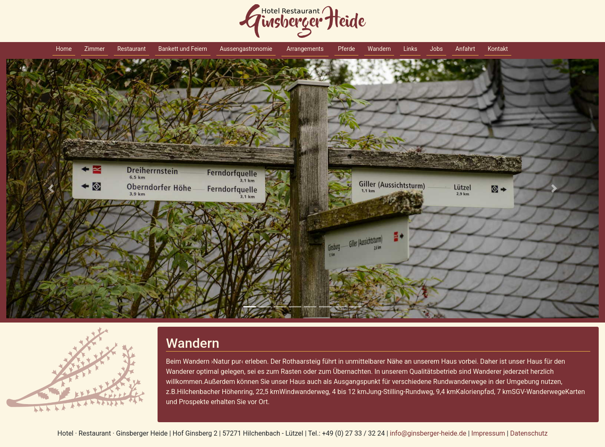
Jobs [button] (436, 48)
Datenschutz (528, 433)
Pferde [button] (346, 48)
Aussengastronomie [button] (246, 48)
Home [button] (64, 48)
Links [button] (410, 48)
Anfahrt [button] (465, 48)
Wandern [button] (379, 48)
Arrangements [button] (305, 48)
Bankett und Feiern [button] (182, 48)
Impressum (488, 433)
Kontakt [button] (498, 48)
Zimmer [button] (94, 48)
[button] (50, 188)
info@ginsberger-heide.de (429, 433)
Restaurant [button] (131, 48)
